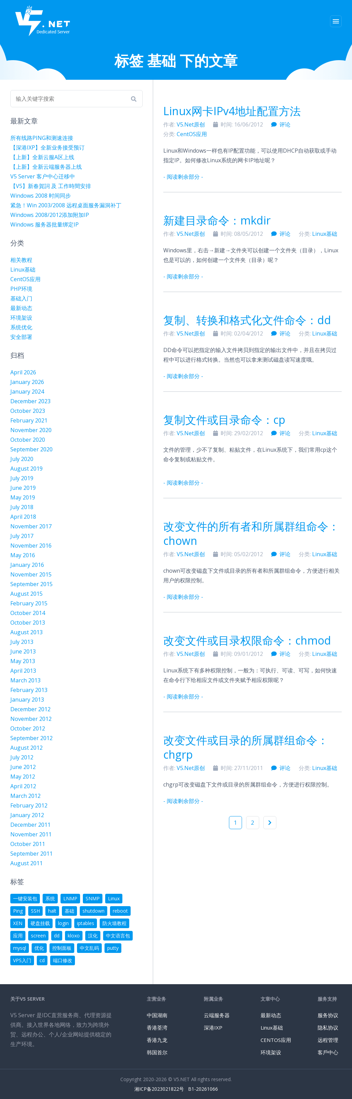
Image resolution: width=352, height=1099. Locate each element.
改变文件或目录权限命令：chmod (247, 640)
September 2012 (31, 738)
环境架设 (21, 317)
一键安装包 (25, 898)
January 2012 (27, 815)
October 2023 (27, 411)
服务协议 (328, 1015)
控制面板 (62, 948)
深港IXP (213, 1027)
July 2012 (21, 757)
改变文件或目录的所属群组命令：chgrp (245, 747)
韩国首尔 (157, 1052)
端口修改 (62, 960)
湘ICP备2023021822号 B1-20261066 (176, 1089)
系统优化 (21, 327)
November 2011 (31, 834)
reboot (120, 911)
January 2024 (27, 391)
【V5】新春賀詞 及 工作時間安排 (50, 186)
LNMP (70, 898)
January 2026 (27, 382)
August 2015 (26, 593)
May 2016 (22, 555)
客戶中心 (328, 1052)
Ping (18, 911)
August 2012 (26, 747)
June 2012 (23, 767)
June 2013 (23, 651)
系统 (50, 898)
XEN (17, 923)
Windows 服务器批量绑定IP (44, 224)
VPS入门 (22, 960)
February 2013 (28, 690)
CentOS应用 (192, 134)
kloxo (74, 935)
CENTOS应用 (276, 1039)
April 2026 (23, 372)
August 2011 (26, 863)
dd (56, 935)
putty (113, 948)
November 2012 (31, 719)
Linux (114, 898)
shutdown (93, 911)
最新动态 (21, 308)
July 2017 (21, 536)
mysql (19, 948)
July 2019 (21, 478)
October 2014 (27, 613)
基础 (69, 911)
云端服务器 (217, 1015)
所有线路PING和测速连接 (41, 138)
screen (38, 935)
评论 (280, 124)
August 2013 (26, 632)
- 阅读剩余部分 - (183, 176)
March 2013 (25, 680)
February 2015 (28, 603)
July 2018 (21, 507)
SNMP (93, 898)
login (63, 923)
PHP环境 (21, 289)
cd (42, 960)
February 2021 (28, 420)
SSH (35, 911)
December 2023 (30, 401)
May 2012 (22, 776)
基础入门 (21, 298)
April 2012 (23, 786)
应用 (18, 935)
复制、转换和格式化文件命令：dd (247, 319)
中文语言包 (118, 935)
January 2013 (27, 699)
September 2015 (31, 584)
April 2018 (23, 516)
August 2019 (26, 468)
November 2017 (31, 526)
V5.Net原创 (191, 124)
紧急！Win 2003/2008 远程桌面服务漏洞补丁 (65, 205)
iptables (85, 923)
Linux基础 (324, 234)
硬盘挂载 (40, 923)
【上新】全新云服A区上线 (42, 157)
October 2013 (27, 622)
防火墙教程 (114, 923)
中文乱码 (89, 948)
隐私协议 (328, 1027)
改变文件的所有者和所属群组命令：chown (251, 533)
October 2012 (27, 728)
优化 (39, 948)
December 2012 (30, 709)
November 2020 (31, 430)
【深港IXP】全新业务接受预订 (47, 147)
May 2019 (22, 497)
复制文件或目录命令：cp (224, 419)
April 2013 (23, 670)
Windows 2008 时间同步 (40, 195)
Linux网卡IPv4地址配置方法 (232, 110)
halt (52, 911)
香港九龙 (157, 1039)
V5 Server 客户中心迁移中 (42, 176)
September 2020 (31, 449)
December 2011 (30, 824)
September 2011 (31, 853)
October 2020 (27, 439)
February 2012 (28, 805)
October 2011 (27, 844)
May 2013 (22, 661)
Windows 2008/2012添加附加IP (49, 215)
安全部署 (21, 337)
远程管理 (328, 1039)
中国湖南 (157, 1015)
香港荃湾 (157, 1027)
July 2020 (21, 459)
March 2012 (25, 796)
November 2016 (31, 545)
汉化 (93, 935)
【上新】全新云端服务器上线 (46, 167)
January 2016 (27, 565)
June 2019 (23, 488)
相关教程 (21, 260)
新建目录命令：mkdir (217, 220)
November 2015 (31, 574)
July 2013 (21, 642)
